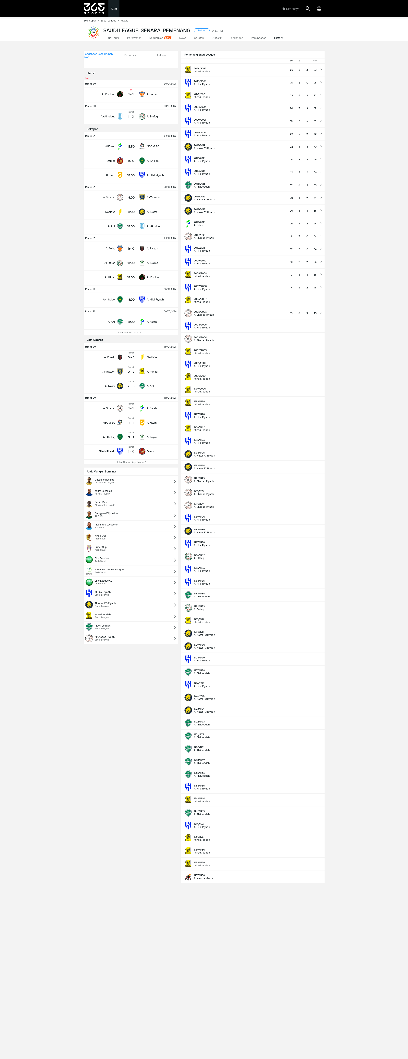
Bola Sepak (92, 20)
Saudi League (110, 20)
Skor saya (290, 9)
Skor (114, 9)
